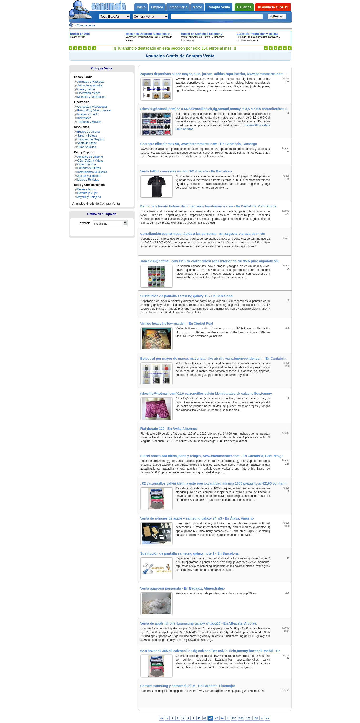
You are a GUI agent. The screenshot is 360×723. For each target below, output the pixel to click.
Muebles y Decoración (91, 97)
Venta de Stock (86, 143)
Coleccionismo (86, 164)
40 (199, 718)
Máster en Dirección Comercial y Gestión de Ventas (148, 33)
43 (216, 718)
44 (222, 718)
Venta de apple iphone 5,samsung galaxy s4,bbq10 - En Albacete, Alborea (198, 623)
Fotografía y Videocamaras (94, 110)
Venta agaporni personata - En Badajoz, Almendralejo (182, 588)
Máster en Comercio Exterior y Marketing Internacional (201, 33)
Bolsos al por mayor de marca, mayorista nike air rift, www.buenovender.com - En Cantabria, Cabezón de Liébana (215, 358)
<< (161, 718)
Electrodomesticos (89, 93)
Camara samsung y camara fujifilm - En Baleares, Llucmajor (187, 686)
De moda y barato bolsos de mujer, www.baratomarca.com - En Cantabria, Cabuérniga (208, 206)
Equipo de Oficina (88, 131)
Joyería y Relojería (89, 197)
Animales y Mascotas (90, 81)
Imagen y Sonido (88, 114)
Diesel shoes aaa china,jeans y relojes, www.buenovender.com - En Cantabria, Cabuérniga (212, 456)
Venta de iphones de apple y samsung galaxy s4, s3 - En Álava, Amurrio (197, 518)
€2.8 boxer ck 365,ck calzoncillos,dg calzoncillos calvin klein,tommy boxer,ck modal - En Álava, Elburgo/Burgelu (215, 651)
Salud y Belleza (87, 135)
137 (248, 718)
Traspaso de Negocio (90, 139)
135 (234, 718)
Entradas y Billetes (89, 168)
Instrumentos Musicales (92, 172)
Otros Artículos (86, 147)
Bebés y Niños (86, 189)
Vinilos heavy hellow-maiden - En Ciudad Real (176, 323)
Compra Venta (101, 68)
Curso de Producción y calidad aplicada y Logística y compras (258, 33)
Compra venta (86, 25)
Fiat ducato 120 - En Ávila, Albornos (168, 428)
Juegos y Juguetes (89, 175)
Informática (84, 118)
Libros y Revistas (88, 179)
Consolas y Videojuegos (92, 106)
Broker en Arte (80, 33)
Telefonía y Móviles (89, 122)
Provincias (100, 223)
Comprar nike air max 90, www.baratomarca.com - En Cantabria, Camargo (198, 144)
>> (267, 718)
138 (256, 718)
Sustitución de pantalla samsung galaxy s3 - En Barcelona (186, 296)
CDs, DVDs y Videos (90, 160)
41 (204, 718)
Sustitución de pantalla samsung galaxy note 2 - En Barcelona (189, 553)
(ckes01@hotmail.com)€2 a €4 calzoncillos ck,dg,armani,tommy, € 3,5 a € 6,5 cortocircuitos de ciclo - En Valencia (215, 109)
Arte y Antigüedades (90, 85)
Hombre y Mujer (87, 193)
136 (241, 718)
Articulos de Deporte (90, 156)
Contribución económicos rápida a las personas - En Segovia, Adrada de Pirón (202, 234)
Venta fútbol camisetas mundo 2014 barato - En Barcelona (186, 171)
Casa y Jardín (86, 89)
